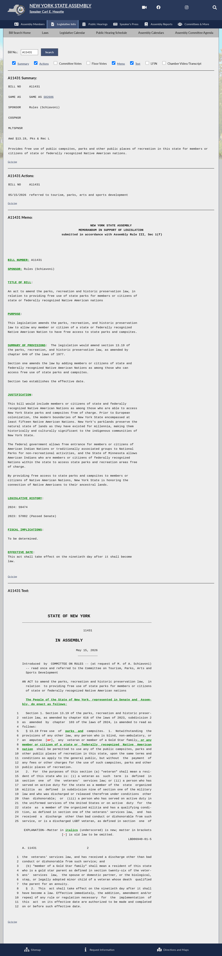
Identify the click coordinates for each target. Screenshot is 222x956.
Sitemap (32, 949)
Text (139, 73)
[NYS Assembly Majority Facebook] (150, 8)
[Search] (208, 8)
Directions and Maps (172, 949)
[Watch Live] (135, 8)
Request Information (98, 949)
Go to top (12, 171)
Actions (44, 73)
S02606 (49, 107)
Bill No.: (13, 59)
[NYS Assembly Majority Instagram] (179, 8)
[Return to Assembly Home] (58, 11)
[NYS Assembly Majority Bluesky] (194, 8)
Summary (23, 73)
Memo (122, 73)
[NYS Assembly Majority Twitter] (165, 8)
